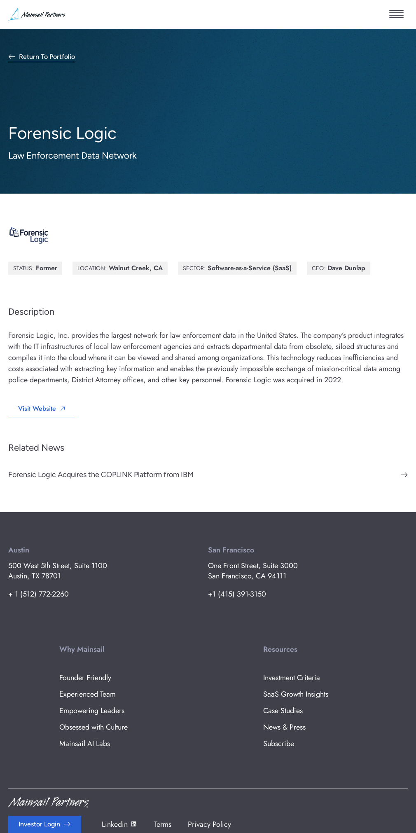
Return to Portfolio (47, 57)
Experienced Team (87, 694)
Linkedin (120, 824)
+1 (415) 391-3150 (237, 594)
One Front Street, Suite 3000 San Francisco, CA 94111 (253, 570)
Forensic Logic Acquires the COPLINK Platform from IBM (101, 474)
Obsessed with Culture (93, 727)
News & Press (284, 727)
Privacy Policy (209, 824)
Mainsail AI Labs (84, 744)
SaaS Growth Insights (295, 694)
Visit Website (37, 408)
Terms (162, 824)
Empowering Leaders (91, 711)
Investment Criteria (291, 678)
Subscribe (278, 744)
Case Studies (283, 711)
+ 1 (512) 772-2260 (38, 594)
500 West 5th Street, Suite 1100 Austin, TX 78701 (57, 570)
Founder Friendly (85, 678)
